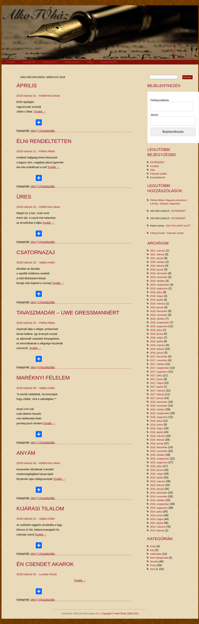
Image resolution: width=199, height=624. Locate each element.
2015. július (156, 466)
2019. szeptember (159, 284)
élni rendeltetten (43, 141)
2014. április (156, 523)
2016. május (156, 428)
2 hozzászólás (46, 302)
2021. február (157, 254)
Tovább (40, 111)
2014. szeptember (159, 504)
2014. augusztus (159, 508)
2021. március (157, 250)
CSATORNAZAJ (35, 252)
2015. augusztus (159, 462)
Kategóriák (29, 62)
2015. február (157, 485)
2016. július (156, 421)
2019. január (156, 307)
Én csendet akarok (45, 564)
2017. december (158, 356)
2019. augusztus (159, 288)
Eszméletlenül (157, 177)
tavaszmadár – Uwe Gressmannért (67, 313)
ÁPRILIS (26, 85)
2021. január (156, 258)
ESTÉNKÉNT (157, 162)
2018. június (156, 334)
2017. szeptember (159, 368)
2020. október (157, 262)
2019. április (156, 300)
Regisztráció (72, 62)
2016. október (157, 409)
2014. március (157, 526)
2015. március (157, 481)
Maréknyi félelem (43, 378)
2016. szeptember (159, 413)
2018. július (156, 330)
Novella (154, 561)
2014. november (158, 496)
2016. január (156, 443)
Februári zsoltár (158, 173)
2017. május (156, 383)
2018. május (156, 337)
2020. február (157, 266)
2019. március (157, 303)
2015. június (156, 470)
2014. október (157, 500)
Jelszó (154, 114)
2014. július (156, 511)
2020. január (156, 269)
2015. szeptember (159, 458)
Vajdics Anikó (47, 262)
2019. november (158, 277)
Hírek (153, 546)
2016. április (156, 432)
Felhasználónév (160, 100)
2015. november (158, 451)
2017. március (157, 390)
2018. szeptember (159, 322)
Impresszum (50, 62)
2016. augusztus (159, 417)
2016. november (158, 405)
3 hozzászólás (46, 186)
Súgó (90, 62)
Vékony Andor (157, 233)
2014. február (157, 530)
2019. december (158, 273)
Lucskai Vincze (48, 574)
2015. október (157, 455)
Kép (152, 550)
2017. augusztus (159, 371)
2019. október (157, 281)
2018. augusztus (159, 326)
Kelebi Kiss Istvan (49, 95)
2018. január (156, 353)
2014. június (156, 515)
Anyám (25, 453)
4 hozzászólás (46, 367)
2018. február (157, 349)
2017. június (156, 379)
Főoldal (10, 62)
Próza (153, 565)
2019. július (156, 292)
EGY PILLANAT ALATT (178, 225)
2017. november (158, 360)
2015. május (156, 474)
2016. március (157, 436)
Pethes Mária (47, 151)
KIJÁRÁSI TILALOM (40, 508)
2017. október (157, 364)
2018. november (158, 315)
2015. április (156, 477)
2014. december (158, 492)
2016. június (156, 424)
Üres (23, 197)
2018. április (156, 341)
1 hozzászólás (46, 130)
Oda (152, 170)
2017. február (157, 394)
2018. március (157, 345)
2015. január (156, 489)
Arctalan (154, 166)
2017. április (156, 387)
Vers (33, 130)
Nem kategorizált (159, 557)
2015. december (158, 447)
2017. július (156, 375)
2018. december (158, 311)
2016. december (158, 402)
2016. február (157, 440)
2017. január (156, 398)
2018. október (157, 318)
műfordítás (156, 554)
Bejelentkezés (109, 62)
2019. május (156, 296)
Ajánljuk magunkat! (170, 203)
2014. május (156, 519)
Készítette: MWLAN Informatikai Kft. (80, 613)
